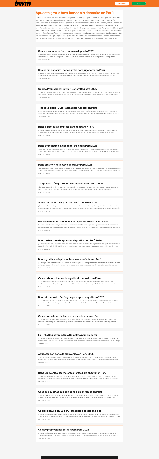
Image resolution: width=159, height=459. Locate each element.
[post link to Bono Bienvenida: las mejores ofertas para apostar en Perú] (79, 377)
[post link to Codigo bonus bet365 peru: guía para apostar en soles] (79, 415)
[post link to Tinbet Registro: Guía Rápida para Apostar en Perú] (79, 112)
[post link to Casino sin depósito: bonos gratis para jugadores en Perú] (79, 74)
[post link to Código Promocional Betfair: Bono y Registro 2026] (79, 93)
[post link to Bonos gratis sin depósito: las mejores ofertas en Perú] (79, 263)
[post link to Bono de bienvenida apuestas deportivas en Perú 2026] (79, 244)
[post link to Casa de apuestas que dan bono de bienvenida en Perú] (79, 396)
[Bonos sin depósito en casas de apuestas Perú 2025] (23, 3)
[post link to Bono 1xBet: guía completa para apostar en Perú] (79, 131)
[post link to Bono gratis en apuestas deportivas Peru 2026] (79, 169)
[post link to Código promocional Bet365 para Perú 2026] (79, 434)
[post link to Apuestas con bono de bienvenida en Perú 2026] (79, 358)
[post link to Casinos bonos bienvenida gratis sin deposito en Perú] (79, 282)
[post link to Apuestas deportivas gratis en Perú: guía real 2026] (79, 206)
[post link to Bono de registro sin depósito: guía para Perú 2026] (79, 150)
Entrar (139, 3)
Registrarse (122, 3)
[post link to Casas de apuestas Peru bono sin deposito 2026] (79, 55)
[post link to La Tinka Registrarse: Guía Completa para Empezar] (79, 339)
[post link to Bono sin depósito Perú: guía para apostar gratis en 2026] (79, 301)
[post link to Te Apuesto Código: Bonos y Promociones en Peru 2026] (79, 187)
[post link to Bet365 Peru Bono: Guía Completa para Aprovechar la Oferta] (79, 225)
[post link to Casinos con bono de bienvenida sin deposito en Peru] (79, 320)
